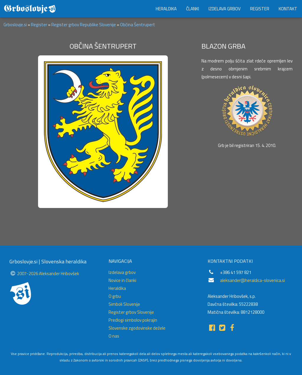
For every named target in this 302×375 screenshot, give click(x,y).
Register (39, 24)
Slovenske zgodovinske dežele (137, 328)
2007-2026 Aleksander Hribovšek (48, 273)
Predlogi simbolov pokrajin (133, 320)
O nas (114, 336)
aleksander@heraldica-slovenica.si (252, 280)
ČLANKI (192, 8)
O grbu (115, 296)
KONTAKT (288, 8)
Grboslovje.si (15, 24)
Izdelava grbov (122, 272)
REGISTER (259, 8)
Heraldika (117, 288)
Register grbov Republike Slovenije (83, 24)
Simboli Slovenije (124, 304)
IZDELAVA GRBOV (225, 8)
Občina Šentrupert (137, 24)
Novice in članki (122, 280)
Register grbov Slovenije (131, 312)
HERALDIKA (166, 8)
